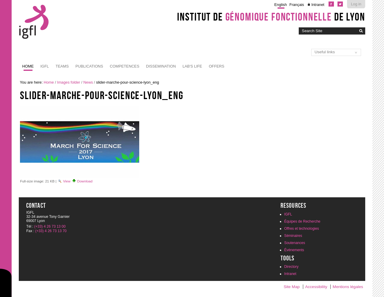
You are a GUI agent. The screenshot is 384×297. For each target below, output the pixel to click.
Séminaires (293, 236)
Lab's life (192, 66)
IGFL (44, 66)
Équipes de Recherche (302, 221)
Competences (124, 66)
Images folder (68, 82)
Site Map (292, 287)
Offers (216, 66)
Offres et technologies (301, 228)
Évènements (294, 250)
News (88, 82)
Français (296, 4)
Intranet (317, 4)
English (280, 4)
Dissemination (161, 66)
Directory (291, 267)
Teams (62, 66)
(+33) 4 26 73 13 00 (50, 226)
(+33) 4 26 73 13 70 (50, 231)
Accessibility (316, 287)
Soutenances (294, 243)
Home (28, 66)
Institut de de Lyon (271, 17)
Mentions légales (348, 287)
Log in (356, 4)
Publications (89, 66)
